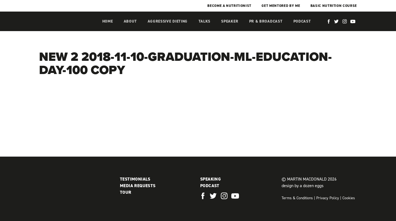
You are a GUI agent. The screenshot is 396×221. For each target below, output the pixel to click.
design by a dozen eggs (302, 186)
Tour (125, 192)
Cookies (348, 198)
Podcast (302, 21)
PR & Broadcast (266, 21)
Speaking (210, 179)
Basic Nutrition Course (333, 5)
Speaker (229, 21)
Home (107, 21)
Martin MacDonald (68, 27)
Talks (205, 21)
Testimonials (135, 179)
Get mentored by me (281, 5)
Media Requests (138, 186)
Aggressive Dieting (168, 21)
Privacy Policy (327, 198)
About (130, 21)
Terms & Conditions (297, 198)
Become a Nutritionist (229, 5)
